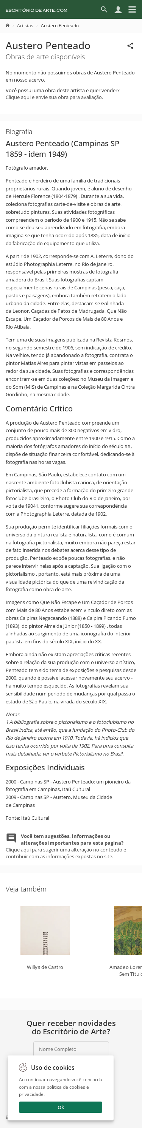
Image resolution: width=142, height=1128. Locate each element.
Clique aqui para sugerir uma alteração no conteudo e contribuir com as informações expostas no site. (66, 846)
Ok (61, 1107)
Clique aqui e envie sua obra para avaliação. (54, 97)
